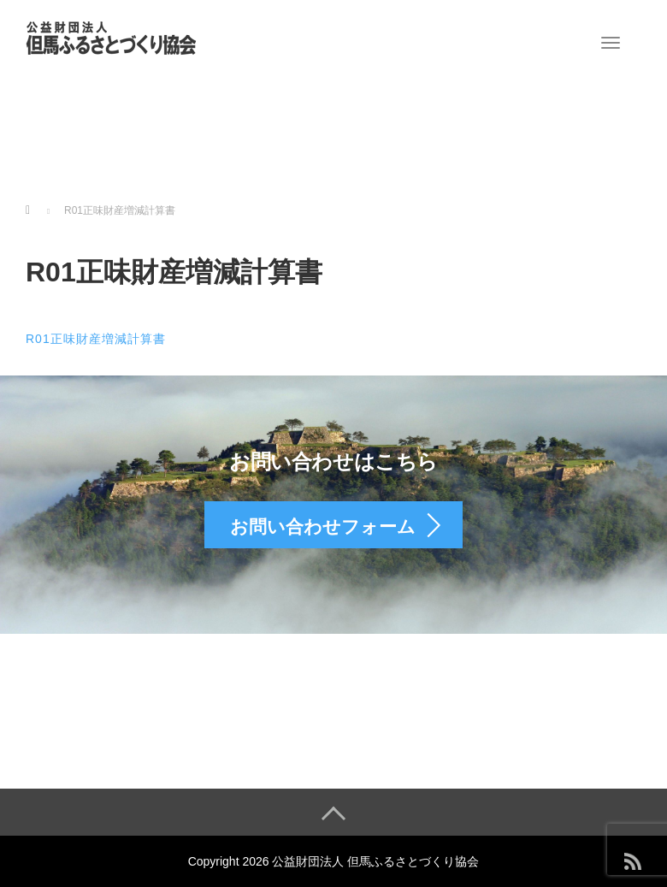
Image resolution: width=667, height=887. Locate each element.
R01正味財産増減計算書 (96, 339)
